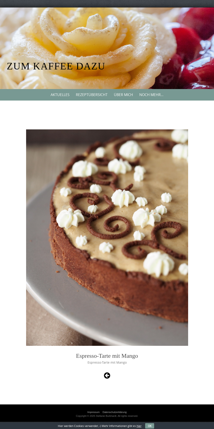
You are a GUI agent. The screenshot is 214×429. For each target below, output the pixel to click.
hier (139, 426)
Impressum (93, 412)
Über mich (123, 94)
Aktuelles (60, 94)
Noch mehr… (151, 94)
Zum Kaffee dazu (56, 66)
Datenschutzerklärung (115, 412)
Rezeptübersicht (92, 94)
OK (149, 426)
